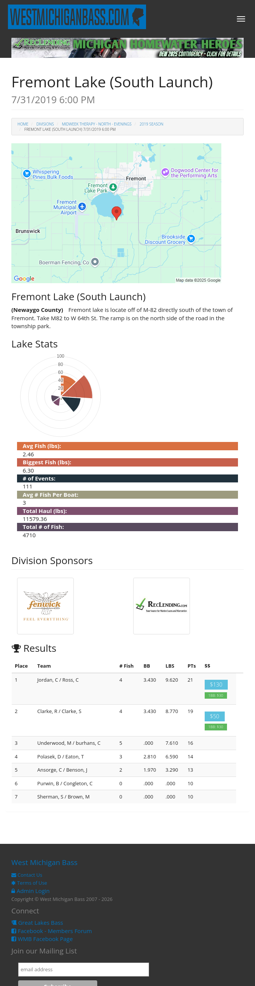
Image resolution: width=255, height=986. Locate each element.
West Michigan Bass (44, 862)
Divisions (45, 124)
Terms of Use (29, 882)
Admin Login (30, 891)
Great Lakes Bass (37, 922)
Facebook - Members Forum (51, 931)
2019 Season (151, 124)
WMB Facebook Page (42, 939)
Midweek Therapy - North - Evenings (97, 124)
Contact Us (26, 874)
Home (22, 124)
